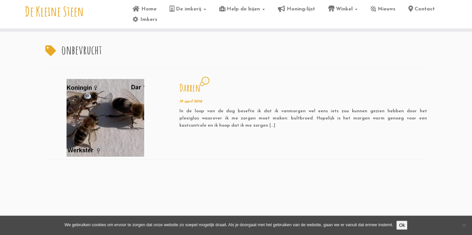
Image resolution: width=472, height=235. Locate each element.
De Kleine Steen (54, 11)
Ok (402, 225)
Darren (189, 87)
